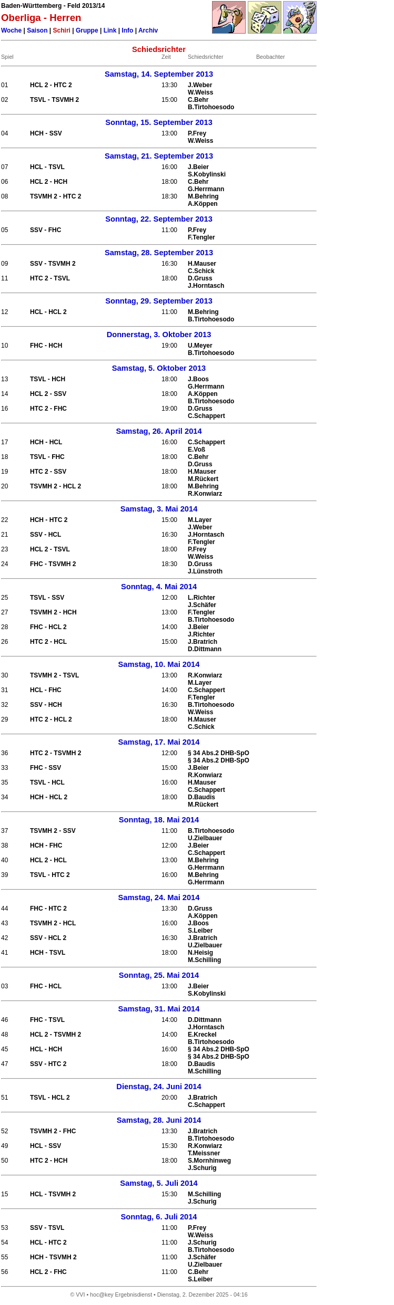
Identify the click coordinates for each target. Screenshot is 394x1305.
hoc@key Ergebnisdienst (121, 1294)
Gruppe (87, 30)
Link (110, 30)
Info (127, 30)
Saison (37, 30)
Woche (11, 30)
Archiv (148, 30)
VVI (80, 1294)
